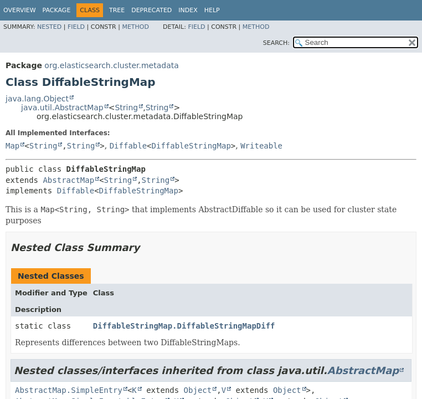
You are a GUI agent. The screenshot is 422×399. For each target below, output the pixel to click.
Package (57, 10)
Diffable (128, 145)
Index (187, 10)
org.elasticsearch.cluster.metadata (111, 65)
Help (212, 10)
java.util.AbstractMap (62, 107)
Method (135, 26)
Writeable (261, 145)
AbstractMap (68, 180)
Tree (117, 10)
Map (12, 145)
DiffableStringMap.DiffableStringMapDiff (184, 325)
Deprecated (151, 10)
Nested (49, 26)
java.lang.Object (37, 98)
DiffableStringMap (191, 145)
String (126, 107)
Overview (19, 10)
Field (76, 26)
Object (198, 390)
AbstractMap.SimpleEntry (68, 390)
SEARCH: (276, 43)
